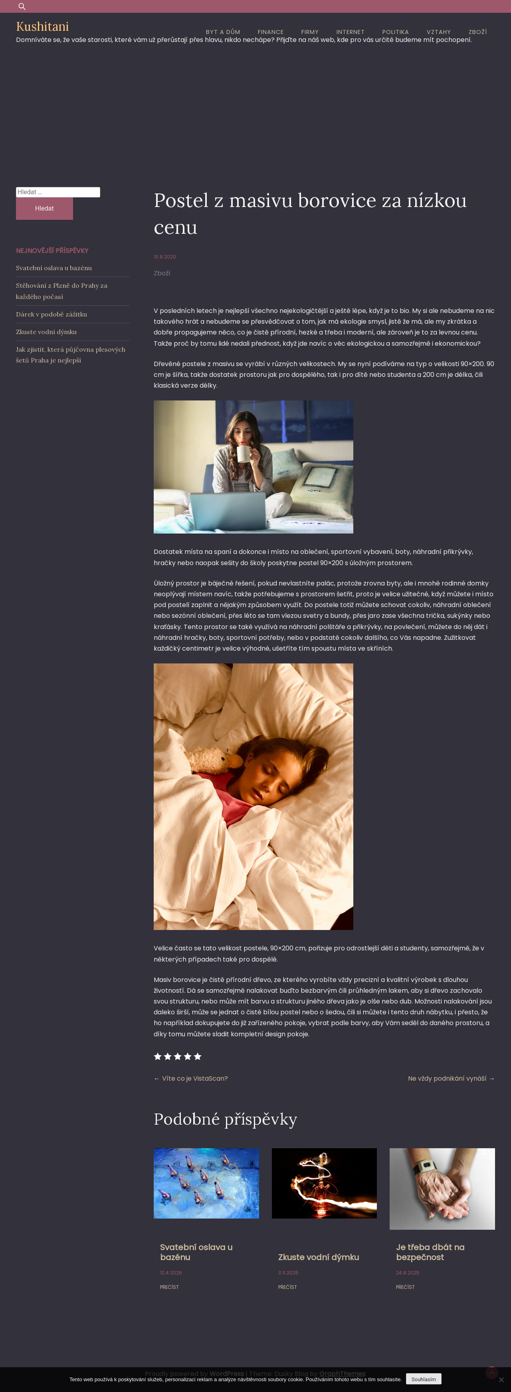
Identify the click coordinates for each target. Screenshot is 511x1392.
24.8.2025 (408, 1272)
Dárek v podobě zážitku (51, 314)
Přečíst (169, 1287)
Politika (395, 32)
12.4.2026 (171, 1272)
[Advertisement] (255, 111)
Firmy (310, 32)
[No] (501, 1380)
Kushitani (42, 26)
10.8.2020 (165, 256)
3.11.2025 (288, 1272)
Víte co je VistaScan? (195, 1078)
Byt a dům (223, 32)
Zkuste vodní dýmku (318, 1257)
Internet (351, 32)
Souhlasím (424, 1379)
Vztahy (439, 32)
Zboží (478, 32)
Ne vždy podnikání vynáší (447, 1078)
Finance (271, 32)
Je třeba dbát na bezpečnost (430, 1252)
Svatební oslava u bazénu (196, 1252)
